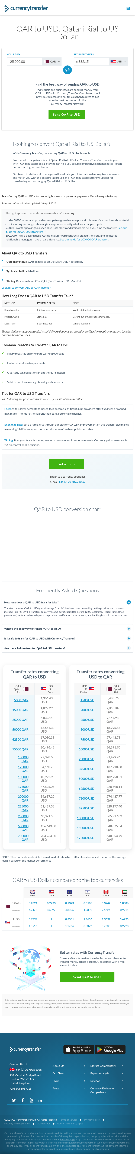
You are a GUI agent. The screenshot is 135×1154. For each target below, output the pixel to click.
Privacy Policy (92, 1119)
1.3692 (106, 919)
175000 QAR (23, 788)
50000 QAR (20, 729)
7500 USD (87, 739)
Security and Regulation (17, 1123)
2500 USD (87, 720)
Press (56, 1088)
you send (13, 54)
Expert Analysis (99, 1073)
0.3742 (106, 903)
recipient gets (84, 54)
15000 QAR (20, 710)
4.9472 (33, 909)
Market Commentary (103, 1065)
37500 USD (86, 769)
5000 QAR (21, 700)
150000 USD (85, 828)
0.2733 (51, 903)
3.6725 (124, 919)
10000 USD (86, 749)
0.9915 (124, 909)
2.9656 (87, 919)
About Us (58, 1065)
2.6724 (106, 909)
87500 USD (86, 808)
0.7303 (106, 926)
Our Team (58, 1073)
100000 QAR (23, 759)
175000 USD (85, 838)
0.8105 (87, 903)
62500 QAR (20, 739)
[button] (127, 9)
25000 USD (86, 759)
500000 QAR (23, 828)
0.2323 (69, 903)
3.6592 (51, 909)
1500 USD (87, 700)
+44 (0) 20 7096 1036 (72, 481)
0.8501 (69, 919)
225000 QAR (23, 808)
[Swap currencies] (67, 69)
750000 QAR (23, 838)
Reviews (95, 1080)
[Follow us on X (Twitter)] (13, 1100)
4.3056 (69, 909)
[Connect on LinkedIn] (40, 1100)
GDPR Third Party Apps (70, 1123)
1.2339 (87, 909)
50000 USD (86, 779)
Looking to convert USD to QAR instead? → (28, 287)
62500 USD (86, 789)
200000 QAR (23, 798)
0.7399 (33, 919)
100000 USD (85, 818)
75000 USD (86, 798)
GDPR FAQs (43, 1123)
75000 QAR (20, 749)
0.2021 (33, 903)
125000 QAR (23, 769)
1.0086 (124, 903)
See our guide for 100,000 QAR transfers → (86, 239)
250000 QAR (23, 818)
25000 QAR (20, 720)
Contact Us (18, 1064)
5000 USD (87, 729)
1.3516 (33, 926)
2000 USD (87, 710)
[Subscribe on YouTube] (31, 1100)
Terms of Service (68, 1119)
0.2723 (124, 926)
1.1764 (69, 926)
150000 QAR (23, 779)
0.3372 (87, 926)
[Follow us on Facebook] (22, 1100)
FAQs (56, 1080)
